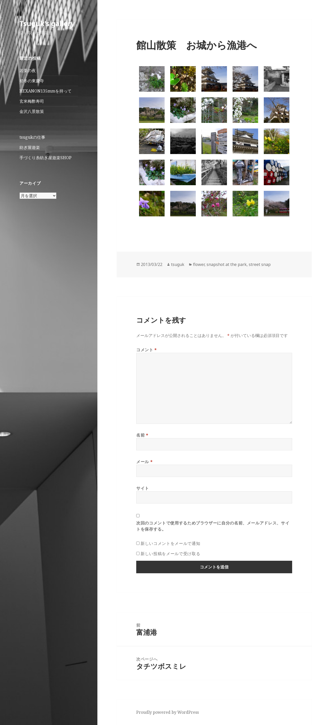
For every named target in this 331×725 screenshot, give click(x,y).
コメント (146, 350)
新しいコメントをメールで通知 (170, 543)
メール (144, 461)
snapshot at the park (227, 264)
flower (198, 264)
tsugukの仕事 (32, 137)
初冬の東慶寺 (31, 81)
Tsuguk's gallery (47, 23)
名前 (142, 435)
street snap (260, 264)
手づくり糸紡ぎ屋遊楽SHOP (45, 157)
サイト (142, 488)
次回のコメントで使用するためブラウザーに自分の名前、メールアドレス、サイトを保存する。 (212, 526)
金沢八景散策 (31, 111)
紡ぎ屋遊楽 (29, 147)
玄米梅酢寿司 (31, 101)
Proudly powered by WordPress (167, 712)
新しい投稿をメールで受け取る (170, 553)
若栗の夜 (27, 70)
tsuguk (177, 264)
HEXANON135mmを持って (45, 91)
